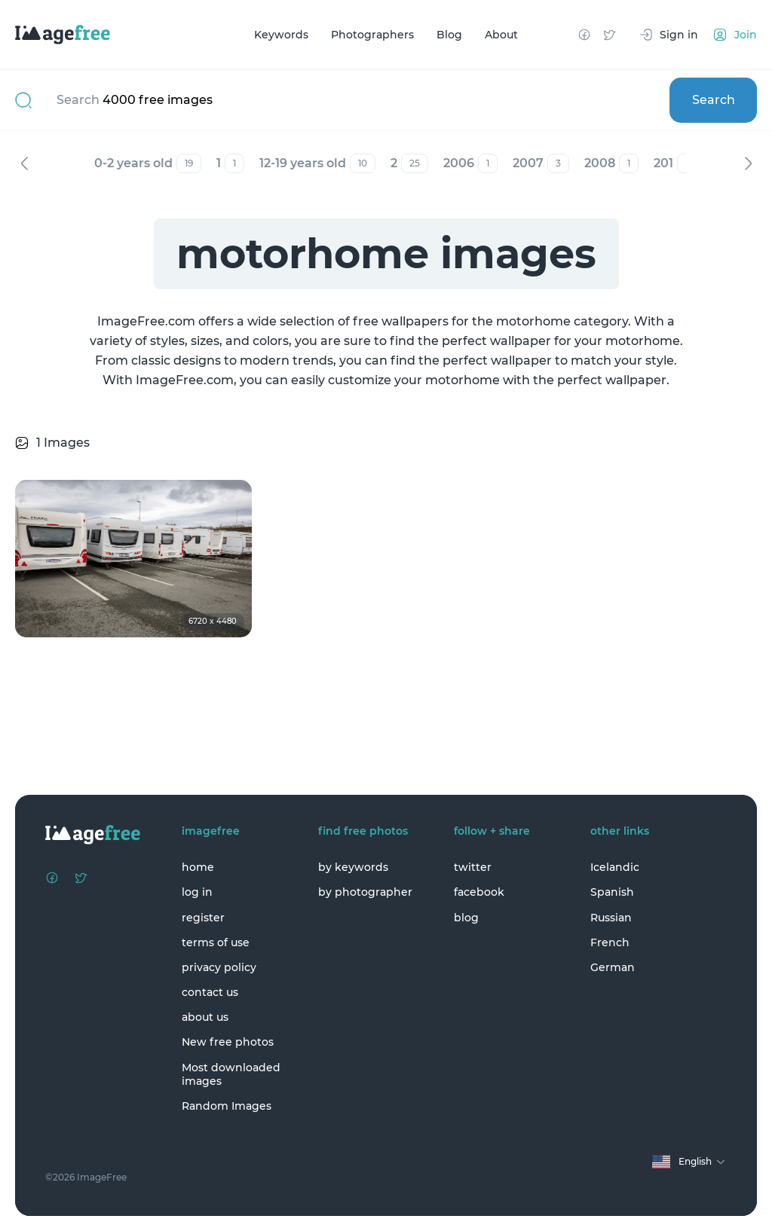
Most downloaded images (231, 1074)
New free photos (228, 1042)
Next (748, 163)
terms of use (216, 942)
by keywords (353, 867)
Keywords (281, 34)
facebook (479, 892)
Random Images (226, 1106)
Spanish (612, 892)
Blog (449, 34)
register (203, 917)
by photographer (365, 892)
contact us (210, 992)
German (612, 967)
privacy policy (219, 967)
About (501, 34)
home (198, 867)
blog (466, 917)
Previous (24, 163)
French (610, 942)
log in (197, 892)
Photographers (372, 34)
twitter (473, 867)
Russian (611, 917)
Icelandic (614, 867)
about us (205, 1017)
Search (713, 100)
